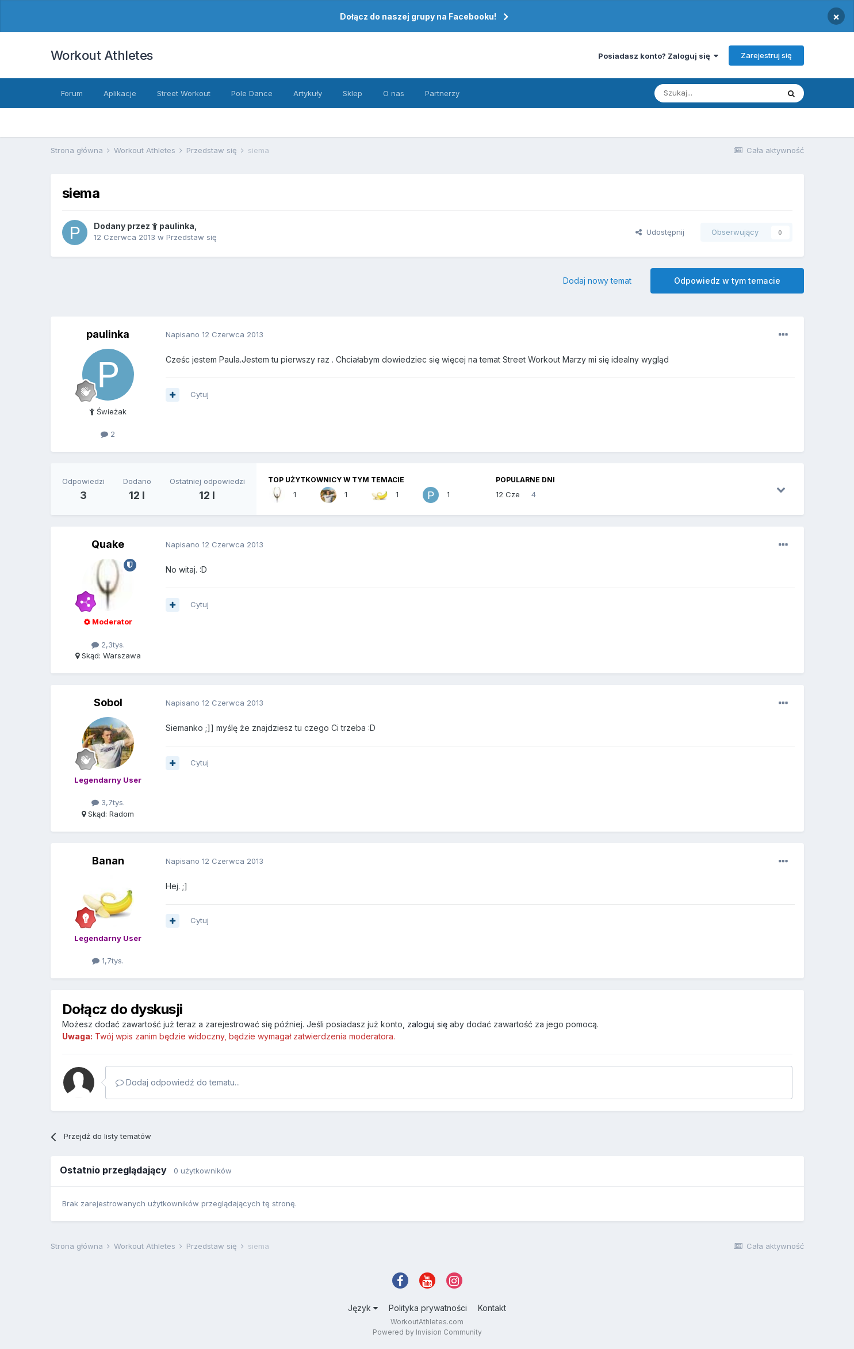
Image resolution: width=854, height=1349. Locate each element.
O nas (393, 93)
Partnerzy (442, 93)
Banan (108, 861)
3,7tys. (108, 802)
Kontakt (492, 1308)
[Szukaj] (716, 93)
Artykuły (307, 93)
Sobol (108, 702)
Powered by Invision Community (427, 1332)
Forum (72, 93)
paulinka (173, 226)
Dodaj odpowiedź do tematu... (178, 1082)
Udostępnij (659, 232)
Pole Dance (252, 93)
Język (363, 1308)
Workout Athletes (102, 55)
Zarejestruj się (766, 55)
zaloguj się (427, 1024)
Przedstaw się (191, 237)
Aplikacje (120, 93)
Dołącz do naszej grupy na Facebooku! (418, 16)
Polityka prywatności (428, 1308)
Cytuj (199, 394)
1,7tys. (108, 960)
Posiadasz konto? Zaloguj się (658, 55)
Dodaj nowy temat (597, 280)
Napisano (214, 334)
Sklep (352, 93)
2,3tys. (108, 644)
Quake (107, 544)
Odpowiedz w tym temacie (727, 280)
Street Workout (183, 93)
